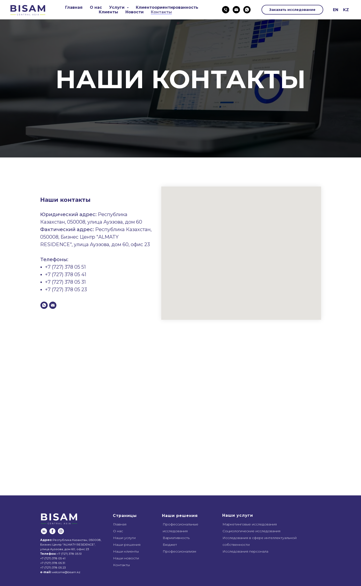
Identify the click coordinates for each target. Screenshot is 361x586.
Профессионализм (179, 551)
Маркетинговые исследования (250, 524)
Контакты (161, 12)
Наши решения (126, 544)
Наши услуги (124, 538)
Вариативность (176, 538)
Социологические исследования (251, 531)
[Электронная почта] (236, 9)
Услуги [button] (117, 7)
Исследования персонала (245, 551)
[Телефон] (225, 9)
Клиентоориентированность (167, 7)
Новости (134, 12)
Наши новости (126, 558)
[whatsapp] (247, 9)
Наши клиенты (126, 551)
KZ (346, 10)
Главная (74, 7)
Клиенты (108, 12)
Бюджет (170, 544)
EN (335, 10)
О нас (96, 7)
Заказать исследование (292, 10)
